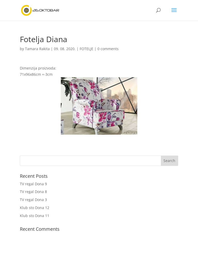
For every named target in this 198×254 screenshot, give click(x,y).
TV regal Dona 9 (33, 183)
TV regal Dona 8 (33, 191)
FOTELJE (86, 48)
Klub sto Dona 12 (34, 207)
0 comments (108, 48)
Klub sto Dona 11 (34, 215)
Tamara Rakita (37, 48)
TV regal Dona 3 (33, 199)
